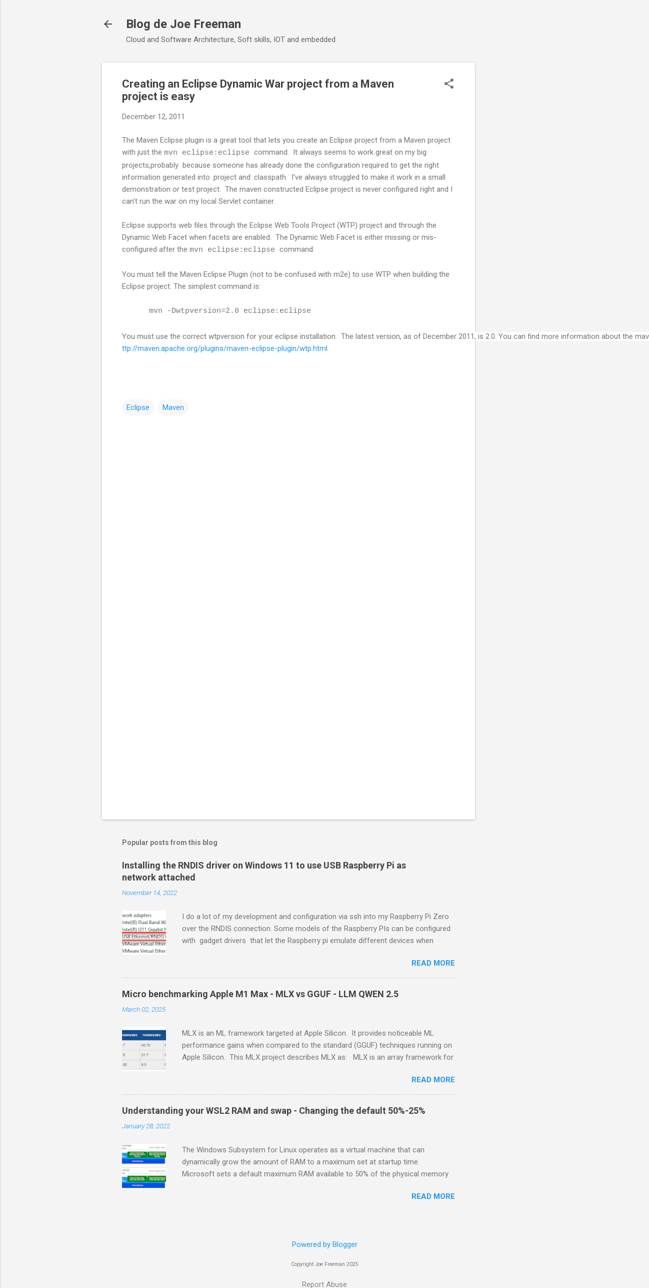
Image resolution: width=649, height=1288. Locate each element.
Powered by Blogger (325, 1244)
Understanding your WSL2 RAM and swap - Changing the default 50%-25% (274, 1110)
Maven (173, 407)
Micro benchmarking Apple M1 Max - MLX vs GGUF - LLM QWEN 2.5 (260, 994)
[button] (449, 85)
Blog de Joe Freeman (183, 24)
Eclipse (138, 407)
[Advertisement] (275, 726)
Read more (433, 963)
